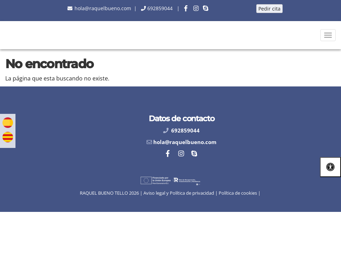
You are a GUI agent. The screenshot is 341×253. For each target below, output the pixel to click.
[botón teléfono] (159, 8)
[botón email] (102, 8)
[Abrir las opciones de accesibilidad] (330, 167)
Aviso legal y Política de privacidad (178, 193)
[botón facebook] (186, 8)
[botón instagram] (196, 8)
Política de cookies (238, 193)
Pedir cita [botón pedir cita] (269, 8)
